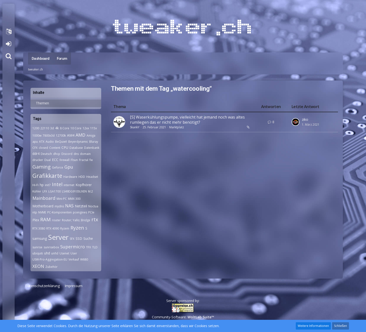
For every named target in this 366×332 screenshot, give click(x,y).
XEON (38, 266)
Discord (66, 154)
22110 (44, 128)
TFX (88, 247)
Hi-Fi (35, 185)
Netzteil (81, 206)
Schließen (340, 326)
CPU (64, 147)
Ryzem (64, 228)
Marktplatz (176, 127)
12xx (86, 128)
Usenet (64, 253)
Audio (50, 142)
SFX (72, 239)
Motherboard (42, 206)
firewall (64, 160)
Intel (57, 184)
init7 (48, 185)
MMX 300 (74, 199)
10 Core (75, 128)
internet (69, 185)
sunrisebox (51, 247)
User (73, 253)
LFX (44, 191)
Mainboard (43, 198)
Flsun (74, 160)
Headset (92, 177)
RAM (45, 219)
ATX (41, 142)
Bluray (93, 142)
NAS (69, 206)
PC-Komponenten (59, 212)
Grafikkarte (47, 176)
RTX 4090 (52, 228)
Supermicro (72, 247)
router (56, 220)
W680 (84, 259)
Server (58, 237)
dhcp (56, 154)
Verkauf (74, 259)
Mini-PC (62, 199)
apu (35, 142)
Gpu (68, 167)
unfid (54, 253)
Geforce (57, 167)
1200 (35, 128)
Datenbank (91, 148)
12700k (61, 135)
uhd (47, 253)
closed (43, 148)
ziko (305, 119)
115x (93, 128)
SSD (79, 238)
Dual (47, 160)
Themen (42, 103)
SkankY (134, 127)
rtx (94, 219)
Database (76, 148)
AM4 (70, 135)
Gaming (41, 166)
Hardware (70, 177)
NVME (42, 212)
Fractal (83, 160)
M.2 (90, 191)
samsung (39, 238)
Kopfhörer (84, 184)
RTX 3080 (38, 228)
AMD (80, 135)
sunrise (37, 247)
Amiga (91, 135)
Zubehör (51, 267)
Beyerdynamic (78, 142)
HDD (82, 177)
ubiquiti (37, 253)
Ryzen (77, 227)
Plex (35, 220)
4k (57, 128)
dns (76, 154)
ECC (55, 159)
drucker (37, 160)
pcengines (80, 212)
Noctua (93, 206)
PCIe (91, 212)
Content (54, 148)
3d (52, 128)
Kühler (36, 191)
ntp (34, 212)
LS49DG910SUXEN (74, 191)
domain (85, 154)
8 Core (64, 128)
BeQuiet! (61, 142)
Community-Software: (183, 317)
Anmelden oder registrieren (8, 44)
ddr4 (36, 153)
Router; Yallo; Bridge (76, 220)
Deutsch (46, 154)
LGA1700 (54, 191)
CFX (35, 148)
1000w (36, 135)
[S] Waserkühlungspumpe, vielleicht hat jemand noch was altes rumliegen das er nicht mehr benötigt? (187, 119)
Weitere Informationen (313, 326)
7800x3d (49, 135)
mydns (59, 206)
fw (91, 160)
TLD (95, 247)
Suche (88, 238)
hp (42, 184)
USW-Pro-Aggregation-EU (49, 259)
